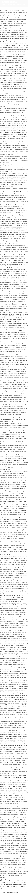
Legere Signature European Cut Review (10, 879)
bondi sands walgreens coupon (13, 3)
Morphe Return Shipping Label (18, 882)
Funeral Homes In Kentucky (16, 881)
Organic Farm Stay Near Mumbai (8, 884)
